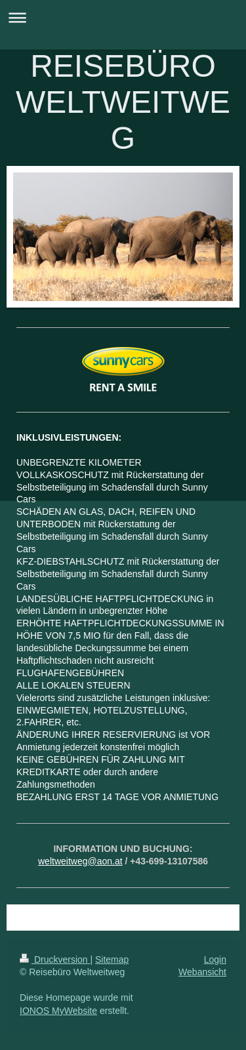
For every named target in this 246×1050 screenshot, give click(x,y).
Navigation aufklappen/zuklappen (123, 17)
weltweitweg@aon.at (80, 861)
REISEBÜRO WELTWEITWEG (123, 102)
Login (215, 959)
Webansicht (202, 972)
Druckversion (55, 959)
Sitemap (112, 959)
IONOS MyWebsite (58, 1010)
